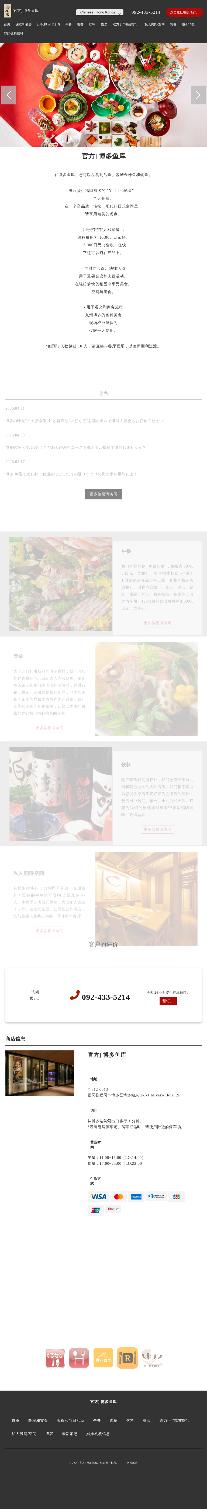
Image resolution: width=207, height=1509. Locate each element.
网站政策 (132, 1462)
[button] (8, 95)
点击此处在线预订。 (184, 12)
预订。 (168, 1001)
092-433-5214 (146, 12)
